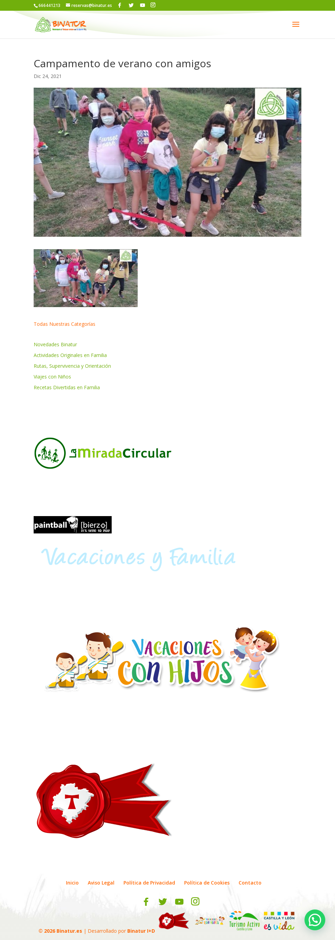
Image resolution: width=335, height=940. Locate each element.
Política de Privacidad (149, 882)
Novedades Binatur (55, 344)
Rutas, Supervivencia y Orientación (72, 366)
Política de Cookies (207, 882)
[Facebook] (119, 5)
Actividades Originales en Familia (70, 355)
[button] (314, 919)
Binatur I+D (141, 931)
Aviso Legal (101, 882)
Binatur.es (69, 931)
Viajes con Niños (52, 376)
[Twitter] (131, 5)
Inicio (72, 882)
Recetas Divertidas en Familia (67, 387)
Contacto (250, 882)
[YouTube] (142, 5)
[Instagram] (153, 5)
